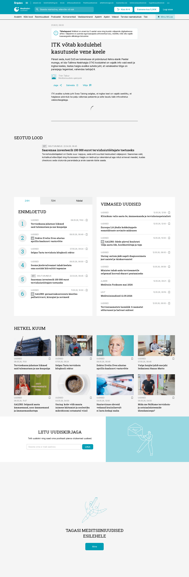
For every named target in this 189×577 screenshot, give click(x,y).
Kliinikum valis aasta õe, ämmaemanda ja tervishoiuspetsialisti (136, 216)
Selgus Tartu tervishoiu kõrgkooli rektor (52, 252)
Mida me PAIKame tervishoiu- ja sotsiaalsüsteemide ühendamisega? (154, 407)
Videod (115, 16)
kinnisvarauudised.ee (138, 3)
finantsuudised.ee (90, 3)
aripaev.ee (37, 3)
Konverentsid (69, 16)
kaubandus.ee (121, 3)
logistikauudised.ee (156, 3)
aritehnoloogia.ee (107, 3)
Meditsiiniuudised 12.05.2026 (116, 295)
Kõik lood (28, 16)
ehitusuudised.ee (74, 3)
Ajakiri (107, 16)
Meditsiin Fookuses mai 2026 (117, 284)
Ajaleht (98, 16)
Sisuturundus (55, 146)
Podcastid (56, 16)
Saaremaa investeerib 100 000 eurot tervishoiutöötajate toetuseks (88, 150)
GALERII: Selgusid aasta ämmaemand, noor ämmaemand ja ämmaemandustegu (31, 407)
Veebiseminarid (85, 16)
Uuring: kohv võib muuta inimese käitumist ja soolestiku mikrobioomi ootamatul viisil (72, 407)
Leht (103, 292)
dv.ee (62, 3)
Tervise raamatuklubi (131, 16)
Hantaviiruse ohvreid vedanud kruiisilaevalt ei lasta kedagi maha (109, 407)
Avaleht (18, 16)
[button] (54, 446)
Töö (146, 16)
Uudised (35, 220)
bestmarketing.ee (50, 3)
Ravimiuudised (42, 16)
